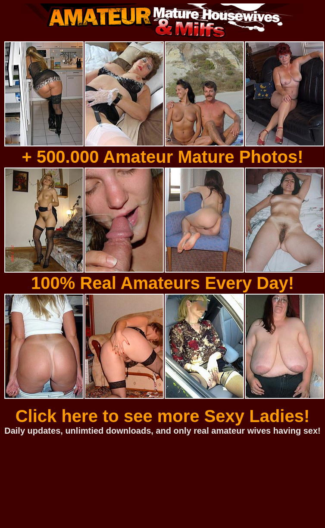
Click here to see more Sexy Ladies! (163, 416)
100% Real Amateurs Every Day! (162, 282)
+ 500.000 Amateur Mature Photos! (162, 156)
